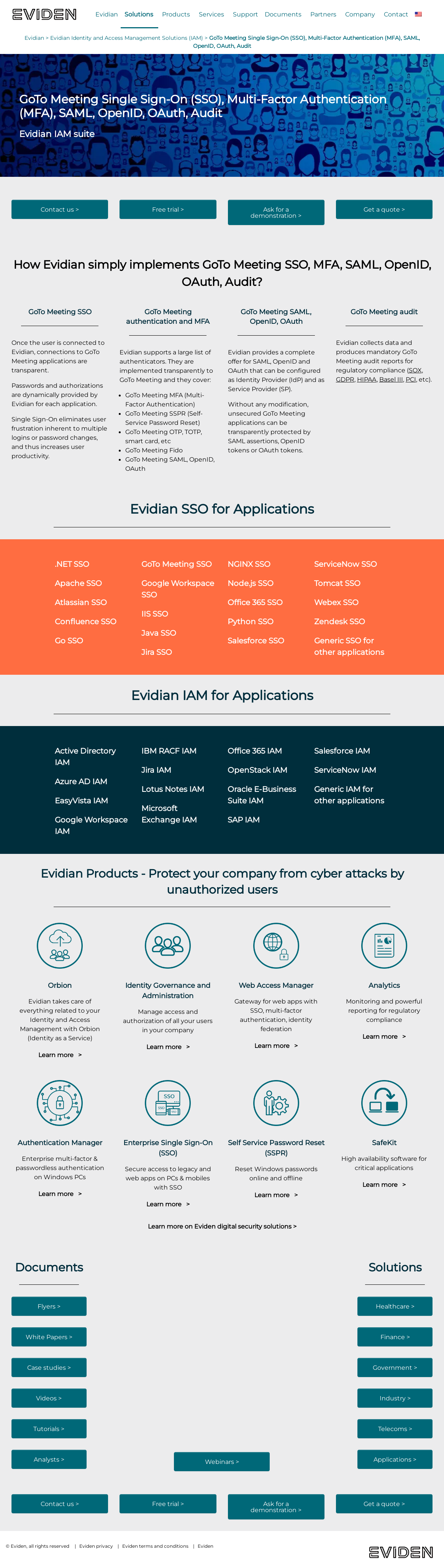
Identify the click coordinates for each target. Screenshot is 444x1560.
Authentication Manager (60, 1142)
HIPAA (367, 379)
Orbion (60, 985)
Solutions (139, 14)
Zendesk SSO (339, 621)
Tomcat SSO (337, 583)
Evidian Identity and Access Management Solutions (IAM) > (129, 37)
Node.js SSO (251, 583)
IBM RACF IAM (169, 751)
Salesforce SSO (256, 640)
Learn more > (60, 1055)
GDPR (345, 379)
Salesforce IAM (342, 751)
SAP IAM (244, 819)
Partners (323, 14)
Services (211, 14)
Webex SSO (336, 602)
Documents (283, 14)
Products (176, 14)
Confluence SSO (85, 621)
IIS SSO (154, 613)
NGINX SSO (249, 564)
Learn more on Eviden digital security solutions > (222, 1226)
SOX (415, 370)
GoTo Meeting (242, 264)
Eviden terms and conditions (155, 1546)
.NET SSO (72, 564)
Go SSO (69, 640)
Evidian (106, 14)
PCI (411, 379)
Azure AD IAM (81, 781)
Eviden (205, 1546)
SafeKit (384, 1142)
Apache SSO (78, 583)
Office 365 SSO (255, 602)
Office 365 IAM (255, 751)
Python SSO (251, 621)
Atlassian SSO (81, 602)
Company (360, 14)
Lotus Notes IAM (172, 789)
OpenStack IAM (257, 770)
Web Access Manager (276, 985)
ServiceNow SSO (345, 564)
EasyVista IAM (81, 800)
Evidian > (37, 37)
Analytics (384, 985)
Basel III (391, 379)
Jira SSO (156, 652)
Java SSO (158, 633)
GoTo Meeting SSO (176, 564)
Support (245, 14)
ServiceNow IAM (345, 770)
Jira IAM (156, 770)
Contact (396, 14)
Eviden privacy (96, 1546)
